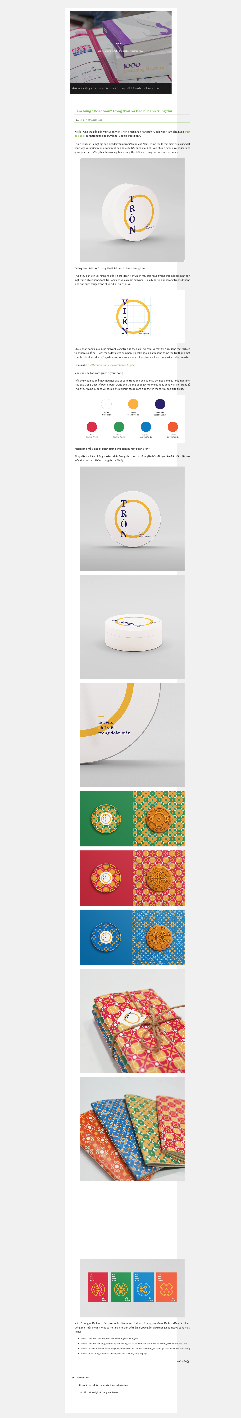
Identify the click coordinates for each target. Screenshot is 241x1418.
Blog (87, 88)
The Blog (120, 43)
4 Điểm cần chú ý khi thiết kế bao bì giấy (112, 365)
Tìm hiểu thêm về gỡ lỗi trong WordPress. (98, 1392)
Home (77, 88)
